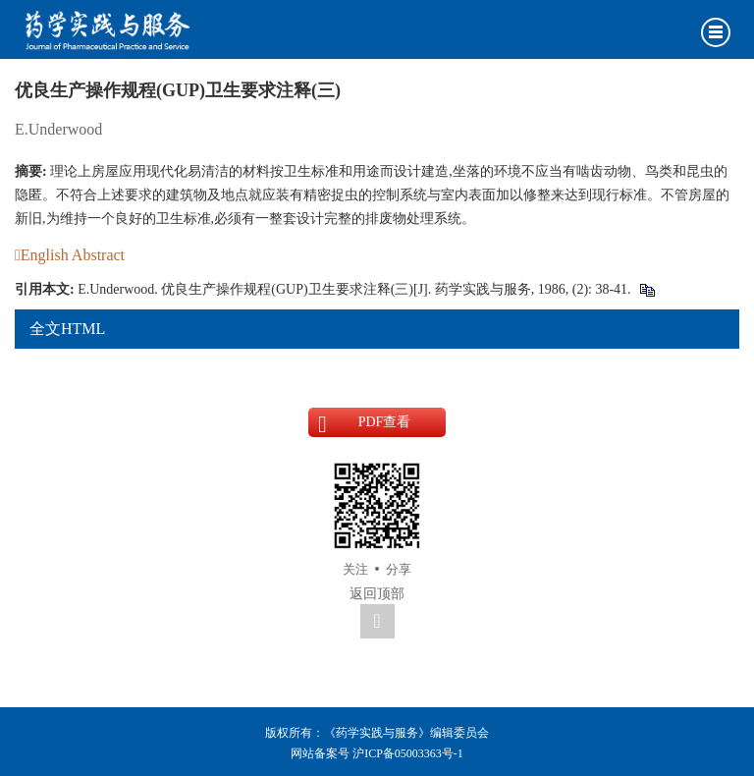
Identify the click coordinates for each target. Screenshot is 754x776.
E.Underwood (58, 129)
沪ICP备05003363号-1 (407, 753)
